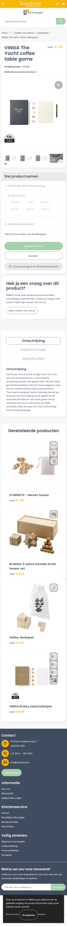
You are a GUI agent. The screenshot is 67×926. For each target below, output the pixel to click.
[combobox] (28, 21)
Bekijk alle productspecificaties (20, 71)
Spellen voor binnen (24, 33)
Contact (5, 813)
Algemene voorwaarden (13, 841)
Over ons (5, 789)
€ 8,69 (16, 574)
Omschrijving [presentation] (33, 341)
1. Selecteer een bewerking (24, 186)
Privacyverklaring (9, 850)
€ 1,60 (16, 500)
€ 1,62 (16, 643)
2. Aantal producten (19, 224)
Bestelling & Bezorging (12, 817)
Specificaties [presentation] (33, 358)
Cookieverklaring (9, 846)
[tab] (33, 341)
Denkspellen (43, 33)
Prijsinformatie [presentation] (33, 349)
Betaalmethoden (9, 822)
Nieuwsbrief (7, 793)
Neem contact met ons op (22, 310)
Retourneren (7, 826)
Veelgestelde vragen (11, 798)
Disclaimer (6, 855)
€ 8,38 (16, 712)
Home (4, 33)
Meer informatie (12, 914)
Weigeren (42, 914)
